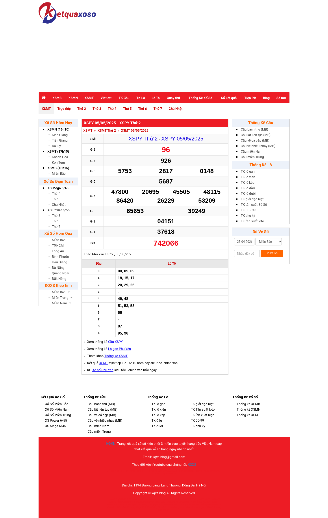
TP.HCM (58, 246)
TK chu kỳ (248, 216)
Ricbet (173, 499)
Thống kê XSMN (248, 409)
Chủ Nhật (175, 109)
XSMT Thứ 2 (107, 131)
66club (120, 502)
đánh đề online (130, 499)
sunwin (165, 499)
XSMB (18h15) (58, 168)
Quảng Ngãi (60, 273)
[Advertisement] (164, 57)
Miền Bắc (59, 174)
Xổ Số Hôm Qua (58, 233)
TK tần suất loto (252, 221)
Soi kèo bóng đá (152, 507)
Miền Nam (59, 303)
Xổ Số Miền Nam (57, 409)
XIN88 (186, 499)
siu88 (207, 499)
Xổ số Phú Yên (102, 370)
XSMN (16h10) (59, 129)
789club (206, 502)
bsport (173, 504)
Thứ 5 (127, 109)
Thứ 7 (158, 109)
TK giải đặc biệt (252, 199)
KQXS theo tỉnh (58, 285)
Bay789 (119, 499)
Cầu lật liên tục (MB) (256, 135)
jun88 (180, 504)
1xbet (127, 502)
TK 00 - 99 (248, 210)
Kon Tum (58, 163)
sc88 (138, 502)
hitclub (179, 499)
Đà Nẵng (58, 268)
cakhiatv (149, 499)
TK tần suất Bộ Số (254, 205)
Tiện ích (250, 98)
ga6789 (200, 499)
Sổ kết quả (229, 98)
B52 (194, 502)
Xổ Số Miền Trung (58, 415)
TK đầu (157, 421)
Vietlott (106, 98)
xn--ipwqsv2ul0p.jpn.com (151, 504)
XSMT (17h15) (58, 151)
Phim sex (155, 473)
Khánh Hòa (60, 157)
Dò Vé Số (261, 231)
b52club (129, 507)
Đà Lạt (56, 146)
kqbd (185, 504)
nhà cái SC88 (164, 502)
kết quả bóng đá (174, 507)
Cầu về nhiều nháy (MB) (258, 146)
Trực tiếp (64, 109)
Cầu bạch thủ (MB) (254, 129)
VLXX (168, 471)
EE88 (174, 471)
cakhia (167, 504)
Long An (58, 251)
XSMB (56, 98)
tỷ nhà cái (120, 504)
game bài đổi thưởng (211, 507)
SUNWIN (111, 504)
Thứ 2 (81, 109)
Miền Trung (60, 298)
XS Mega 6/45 (58, 188)
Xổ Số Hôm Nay (58, 122)
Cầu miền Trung (252, 157)
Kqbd (163, 507)
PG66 (132, 502)
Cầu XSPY (115, 342)
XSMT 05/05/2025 (134, 131)
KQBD (132, 471)
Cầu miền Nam (252, 151)
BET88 (193, 499)
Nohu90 (183, 471)
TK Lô (140, 98)
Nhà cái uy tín (121, 471)
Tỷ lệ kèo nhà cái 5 (155, 471)
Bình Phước (60, 257)
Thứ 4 (112, 109)
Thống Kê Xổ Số (200, 98)
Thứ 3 (97, 109)
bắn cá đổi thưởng (198, 504)
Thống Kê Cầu (260, 122)
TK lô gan (248, 172)
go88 (135, 504)
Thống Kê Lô (260, 165)
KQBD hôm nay (169, 473)
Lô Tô (155, 98)
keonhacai (188, 507)
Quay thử (173, 98)
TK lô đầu (248, 188)
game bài (153, 502)
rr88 (218, 499)
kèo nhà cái (212, 504)
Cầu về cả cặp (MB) (255, 140)
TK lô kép (247, 183)
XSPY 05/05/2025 (182, 139)
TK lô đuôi (248, 194)
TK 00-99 (197, 421)
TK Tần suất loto (203, 409)
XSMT (89, 98)
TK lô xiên (248, 177)
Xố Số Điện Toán (58, 181)
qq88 (213, 499)
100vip (199, 471)
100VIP (140, 471)
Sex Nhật (215, 471)
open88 (111, 499)
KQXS (110, 444)
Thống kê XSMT (116, 356)
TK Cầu (124, 98)
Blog (266, 98)
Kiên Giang (60, 135)
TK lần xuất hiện (202, 415)
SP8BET (215, 502)
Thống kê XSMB (248, 404)
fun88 (182, 502)
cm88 (141, 499)
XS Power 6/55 (59, 210)
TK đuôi (157, 426)
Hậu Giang (59, 262)
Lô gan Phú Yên (119, 349)
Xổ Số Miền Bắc (56, 404)
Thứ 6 (142, 109)
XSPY (135, 139)
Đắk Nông (59, 279)
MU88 (191, 471)
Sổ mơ (281, 98)
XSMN (73, 98)
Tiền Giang (60, 140)
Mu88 (206, 471)
